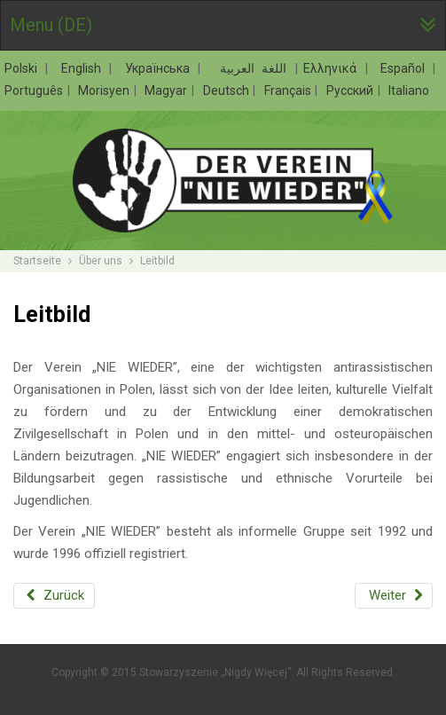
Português (35, 90)
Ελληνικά (333, 68)
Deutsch (227, 90)
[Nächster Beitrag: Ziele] (394, 596)
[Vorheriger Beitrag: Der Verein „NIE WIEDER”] (54, 596)
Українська (161, 68)
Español (406, 68)
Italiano (408, 90)
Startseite (37, 261)
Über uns (100, 261)
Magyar (167, 90)
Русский (351, 90)
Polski (24, 68)
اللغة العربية (250, 68)
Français (289, 90)
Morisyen (105, 90)
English (84, 68)
